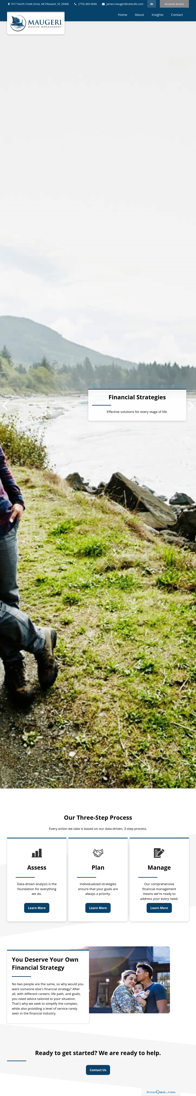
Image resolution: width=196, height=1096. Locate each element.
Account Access (174, 4)
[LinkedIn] (151, 4)
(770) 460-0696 (85, 4)
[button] (123, 14)
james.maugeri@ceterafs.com (122, 4)
